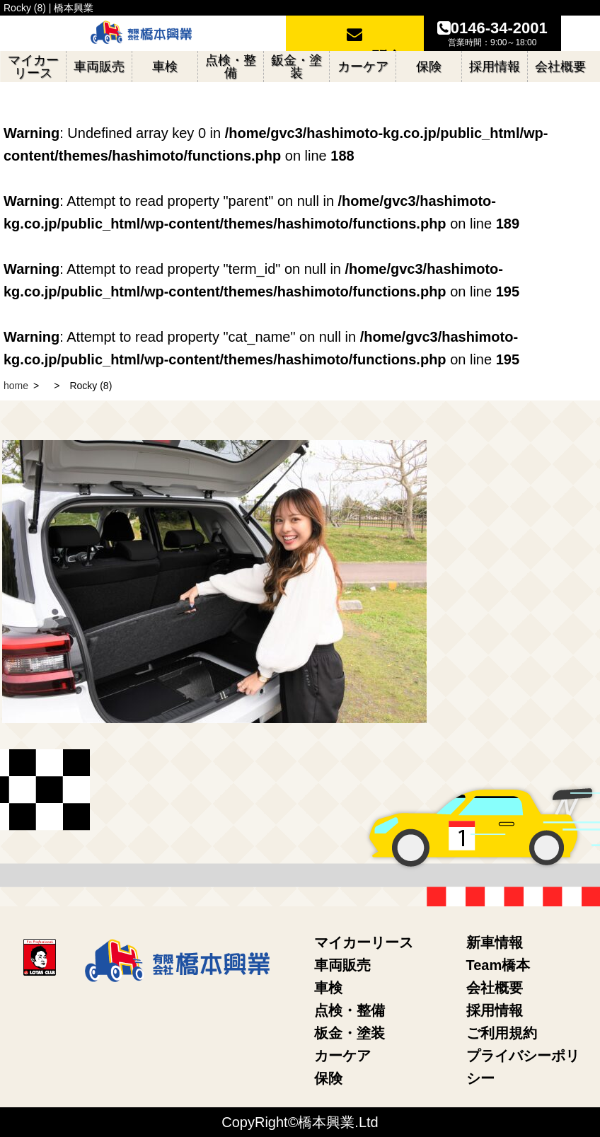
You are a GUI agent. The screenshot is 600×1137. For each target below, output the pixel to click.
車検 (328, 987)
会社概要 (494, 987)
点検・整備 (349, 1010)
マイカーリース (363, 942)
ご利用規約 (501, 1033)
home (16, 385)
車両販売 (342, 965)
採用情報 (494, 1010)
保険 (328, 1078)
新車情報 (494, 942)
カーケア (342, 1055)
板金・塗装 (349, 1033)
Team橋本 (498, 965)
